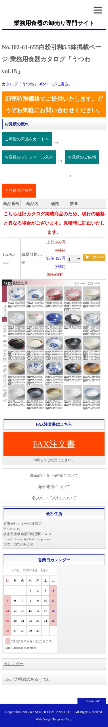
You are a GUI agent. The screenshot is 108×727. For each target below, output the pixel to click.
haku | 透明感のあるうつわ (26, 679)
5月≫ (45, 570)
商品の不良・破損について (54, 475)
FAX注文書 (54, 444)
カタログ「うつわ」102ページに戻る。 (37, 84)
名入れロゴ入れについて (54, 498)
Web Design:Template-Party (54, 719)
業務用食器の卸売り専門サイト (54, 23)
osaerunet (30, 647)
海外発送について (54, 487)
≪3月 (16, 570)
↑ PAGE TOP (92, 700)
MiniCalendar (14, 647)
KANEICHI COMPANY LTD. (50, 712)
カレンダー (13, 664)
